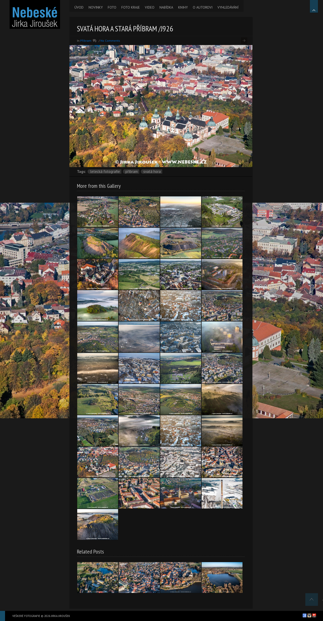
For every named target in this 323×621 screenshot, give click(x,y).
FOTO (112, 7)
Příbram (85, 40)
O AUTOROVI (202, 7)
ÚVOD (79, 7)
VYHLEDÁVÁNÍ (228, 7)
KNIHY (183, 7)
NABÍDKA (166, 7)
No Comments (110, 40)
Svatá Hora (152, 171)
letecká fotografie (105, 171)
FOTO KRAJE (130, 7)
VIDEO (149, 7)
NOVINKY (96, 7)
